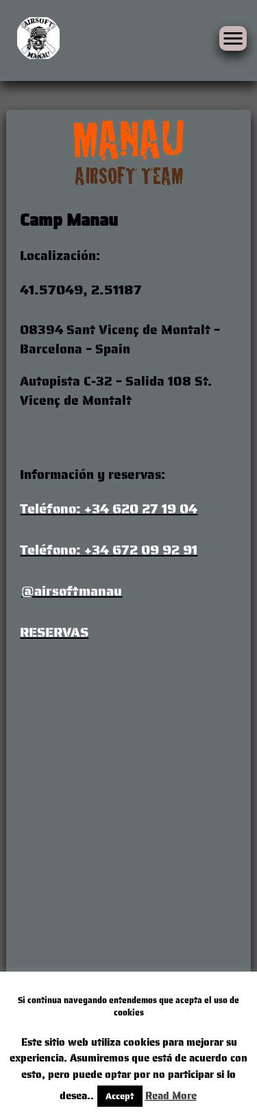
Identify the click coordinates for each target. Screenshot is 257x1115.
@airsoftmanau (71, 591)
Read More (171, 1096)
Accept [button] (120, 1096)
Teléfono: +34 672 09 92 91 (108, 550)
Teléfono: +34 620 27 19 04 (108, 508)
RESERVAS (54, 632)
